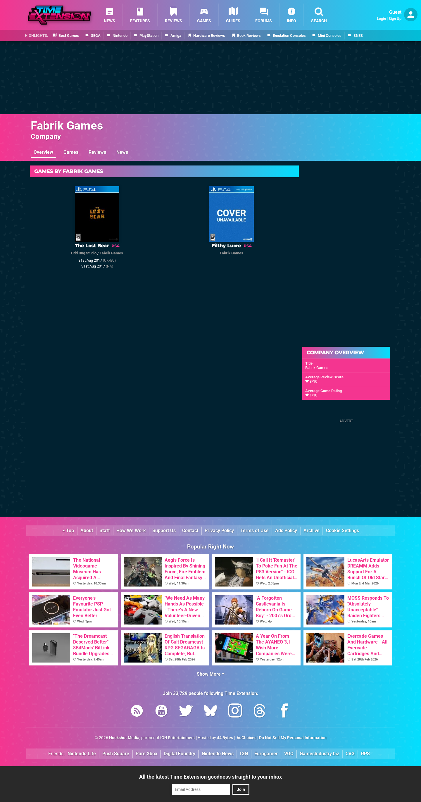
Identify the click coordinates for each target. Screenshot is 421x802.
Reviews (97, 152)
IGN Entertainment (177, 737)
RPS (365, 753)
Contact (190, 530)
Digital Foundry (179, 753)
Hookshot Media (124, 737)
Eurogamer (266, 753)
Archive (311, 530)
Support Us (164, 530)
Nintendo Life (82, 753)
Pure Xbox (146, 753)
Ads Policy (286, 530)
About (86, 530)
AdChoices (246, 737)
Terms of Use (254, 530)
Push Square (115, 753)
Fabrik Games (67, 125)
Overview (43, 152)
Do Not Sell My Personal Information (293, 737)
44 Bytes (225, 737)
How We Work (131, 530)
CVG (350, 753)
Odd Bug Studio (83, 253)
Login (381, 18)
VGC (288, 753)
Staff (104, 530)
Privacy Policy (219, 530)
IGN (244, 753)
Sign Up (395, 18)
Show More (211, 674)
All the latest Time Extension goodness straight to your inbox (210, 777)
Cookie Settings (342, 530)
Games (70, 152)
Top (68, 530)
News (122, 152)
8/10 (313, 381)
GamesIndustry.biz (319, 753)
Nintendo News (218, 753)
